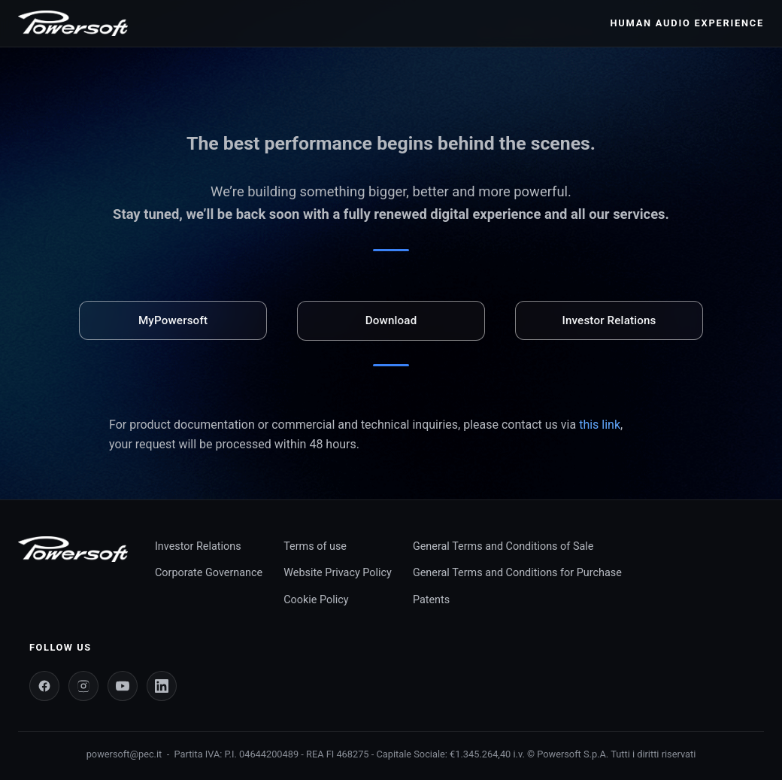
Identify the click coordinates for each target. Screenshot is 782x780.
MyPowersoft (173, 320)
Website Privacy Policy (337, 572)
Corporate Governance (208, 572)
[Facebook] (44, 686)
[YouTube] (123, 686)
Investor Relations (609, 320)
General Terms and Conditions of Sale (503, 546)
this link (599, 424)
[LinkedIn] (162, 686)
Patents (431, 599)
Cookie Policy (315, 599)
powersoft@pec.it (124, 754)
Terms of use (315, 546)
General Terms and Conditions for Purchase (517, 572)
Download (391, 320)
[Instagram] (83, 686)
